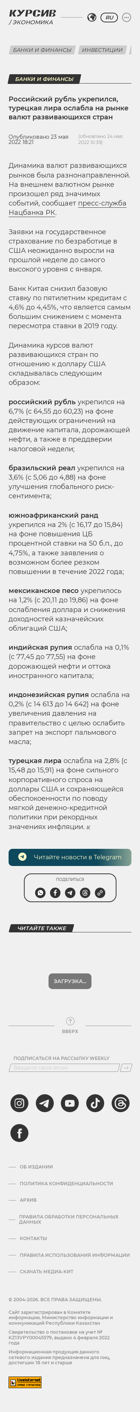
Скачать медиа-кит (46, 1271)
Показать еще (70, 981)
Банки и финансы (42, 50)
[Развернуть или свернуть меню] (126, 17)
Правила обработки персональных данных (68, 1219)
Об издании (36, 1167)
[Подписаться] (126, 1068)
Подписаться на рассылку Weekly (61, 1058)
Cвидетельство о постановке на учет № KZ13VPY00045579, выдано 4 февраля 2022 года (59, 1337)
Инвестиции (102, 50)
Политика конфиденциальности (66, 1183)
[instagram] (19, 1103)
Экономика (32, 22)
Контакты (33, 1238)
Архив (28, 1200)
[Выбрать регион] (92, 17)
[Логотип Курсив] (32, 13)
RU (109, 17)
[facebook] (19, 1133)
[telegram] (45, 1103)
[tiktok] (95, 1103)
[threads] (121, 1103)
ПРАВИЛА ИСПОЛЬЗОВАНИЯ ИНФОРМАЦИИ (75, 1255)
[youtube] (70, 1103)
